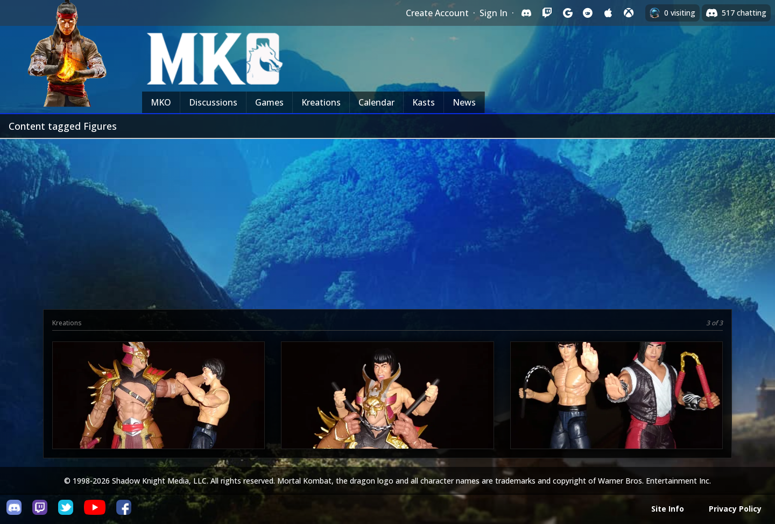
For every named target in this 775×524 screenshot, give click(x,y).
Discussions (213, 102)
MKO (161, 102)
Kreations (321, 102)
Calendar (376, 102)
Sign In (494, 13)
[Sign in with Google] (567, 13)
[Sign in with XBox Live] (629, 13)
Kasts (423, 102)
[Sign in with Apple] (608, 13)
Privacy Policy (735, 509)
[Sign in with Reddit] (588, 13)
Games (269, 102)
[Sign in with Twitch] (547, 13)
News (464, 102)
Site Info (667, 509)
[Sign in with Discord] (526, 13)
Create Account (437, 13)
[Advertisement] (387, 219)
